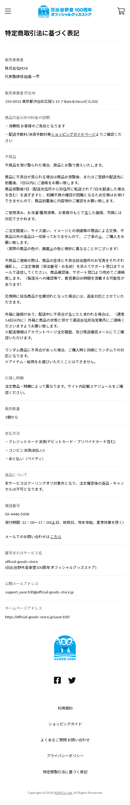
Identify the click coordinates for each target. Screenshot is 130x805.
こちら (55, 536)
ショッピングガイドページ (73, 134)
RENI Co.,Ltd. (64, 792)
